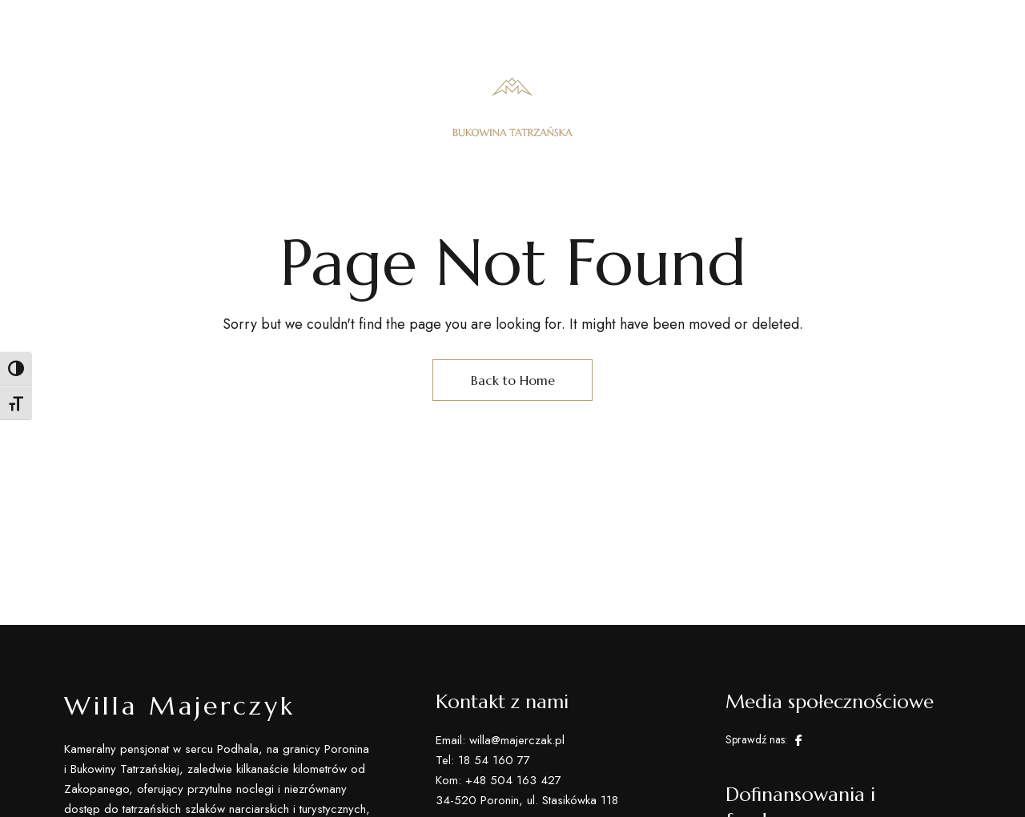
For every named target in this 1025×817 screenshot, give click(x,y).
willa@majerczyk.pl (899, 23)
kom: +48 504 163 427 (752, 23)
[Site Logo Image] (512, 106)
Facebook (798, 740)
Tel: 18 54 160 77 (617, 23)
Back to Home (513, 380)
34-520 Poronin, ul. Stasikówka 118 (177, 23)
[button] (892, 107)
